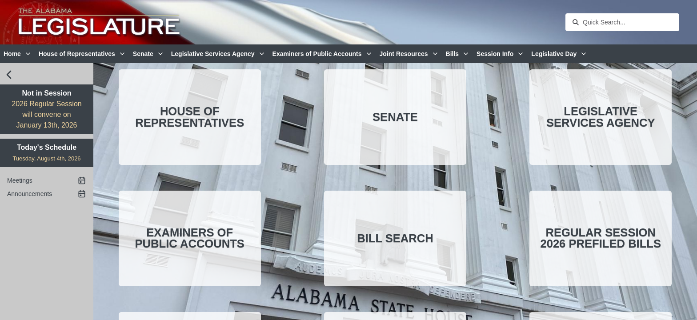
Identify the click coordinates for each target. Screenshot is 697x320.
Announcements (46, 193)
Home (18, 53)
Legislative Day (559, 53)
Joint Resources (409, 53)
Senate (148, 53)
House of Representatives (82, 53)
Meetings (46, 180)
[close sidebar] (9, 75)
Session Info (500, 53)
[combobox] (628, 22)
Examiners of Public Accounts (322, 53)
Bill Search (395, 238)
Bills (458, 53)
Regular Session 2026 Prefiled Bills (600, 238)
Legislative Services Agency (218, 53)
